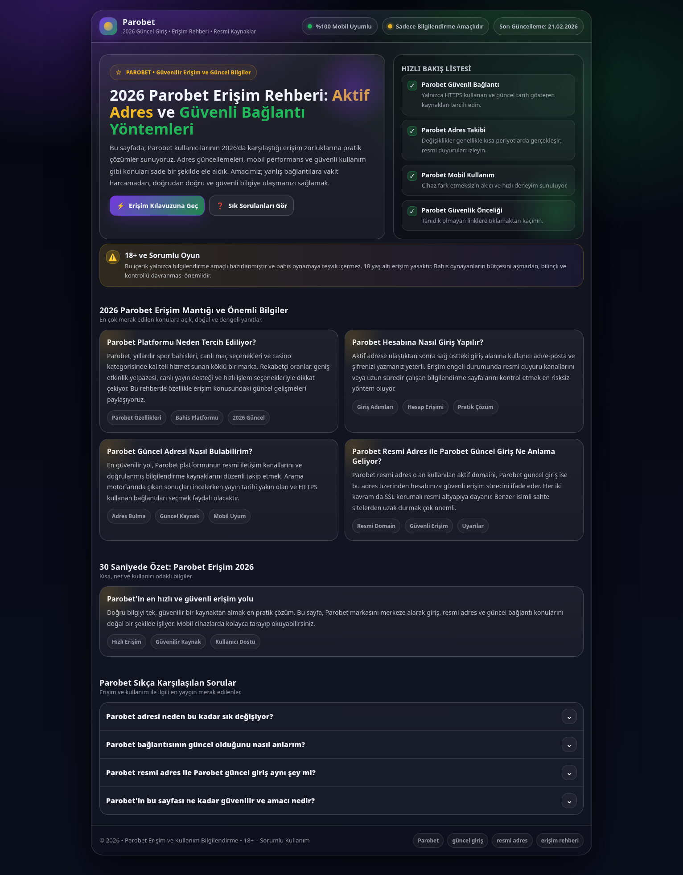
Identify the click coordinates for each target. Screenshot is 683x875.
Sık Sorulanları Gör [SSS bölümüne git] (251, 205)
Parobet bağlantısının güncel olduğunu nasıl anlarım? (341, 744)
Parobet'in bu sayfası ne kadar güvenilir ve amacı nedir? (341, 800)
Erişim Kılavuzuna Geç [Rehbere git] (157, 205)
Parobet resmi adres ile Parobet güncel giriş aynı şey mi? (341, 772)
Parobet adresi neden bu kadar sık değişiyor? (341, 716)
